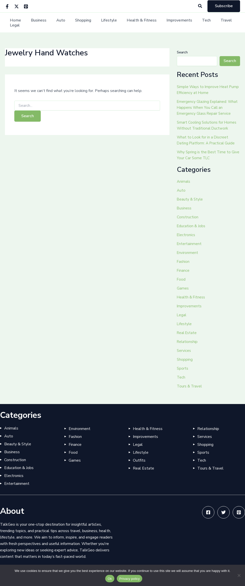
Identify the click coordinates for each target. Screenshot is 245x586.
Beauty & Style (190, 199)
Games (183, 288)
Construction (188, 217)
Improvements (168, 22)
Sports (183, 368)
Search (182, 52)
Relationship (188, 341)
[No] (238, 575)
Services (184, 350)
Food (181, 279)
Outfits (139, 460)
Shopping (78, 22)
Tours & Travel (190, 386)
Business (37, 22)
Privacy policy (129, 579)
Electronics (186, 235)
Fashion (183, 261)
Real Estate (187, 333)
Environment (188, 252)
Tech (193, 22)
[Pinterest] (26, 6)
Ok (110, 579)
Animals (184, 181)
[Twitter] (16, 6)
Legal (230, 22)
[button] (200, 6)
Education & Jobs (191, 226)
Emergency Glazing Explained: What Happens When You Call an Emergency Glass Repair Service (208, 107)
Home (16, 22)
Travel (211, 22)
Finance (183, 270)
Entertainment (189, 244)
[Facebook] (7, 6)
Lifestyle (102, 22)
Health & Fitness (132, 22)
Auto (57, 22)
